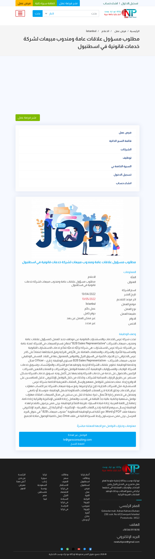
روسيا (44, 488)
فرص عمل (24, 3)
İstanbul (91, 31)
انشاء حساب (110, 3)
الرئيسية (135, 31)
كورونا (87, 502)
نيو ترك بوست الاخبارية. (58, 554)
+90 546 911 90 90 (131, 529)
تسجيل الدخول (129, 3)
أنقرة (87, 512)
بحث (37, 13)
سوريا (44, 478)
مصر (45, 495)
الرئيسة (21, 474)
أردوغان (86, 519)
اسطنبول (85, 485)
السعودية (42, 485)
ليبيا (45, 499)
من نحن (21, 478)
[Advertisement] (77, 85)
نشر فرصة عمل (68, 3)
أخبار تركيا (85, 474)
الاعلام (105, 31)
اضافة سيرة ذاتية (45, 3)
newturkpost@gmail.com (127, 542)
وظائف (64, 474)
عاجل (87, 516)
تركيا (45, 474)
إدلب (44, 481)
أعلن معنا (20, 481)
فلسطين (42, 492)
